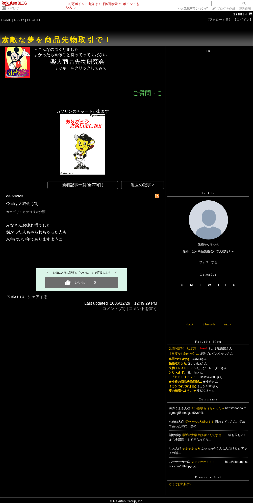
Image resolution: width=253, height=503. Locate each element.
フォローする (208, 262)
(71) (35, 203)
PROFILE (34, 20)
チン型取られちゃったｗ (208, 408)
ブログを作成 (226, 8)
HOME (6, 20)
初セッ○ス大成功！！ (200, 421)
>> (192, 8)
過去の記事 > (142, 185)
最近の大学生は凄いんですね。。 (205, 435)
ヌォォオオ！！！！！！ (208, 462)
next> (227, 324)
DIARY (19, 20)
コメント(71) (113, 308)
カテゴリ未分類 (33, 212)
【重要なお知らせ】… (184, 353)
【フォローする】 (219, 19)
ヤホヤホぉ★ (191, 448)
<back (189, 324)
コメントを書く (143, 308)
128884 (240, 14)
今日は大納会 (18, 203)
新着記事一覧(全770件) (82, 185)
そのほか (13, 8)
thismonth (209, 324)
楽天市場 (245, 8)
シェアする (38, 297)
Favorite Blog (208, 341)
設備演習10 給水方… (184, 348)
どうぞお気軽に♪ (180, 484)
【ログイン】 (243, 19)
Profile (208, 193)
